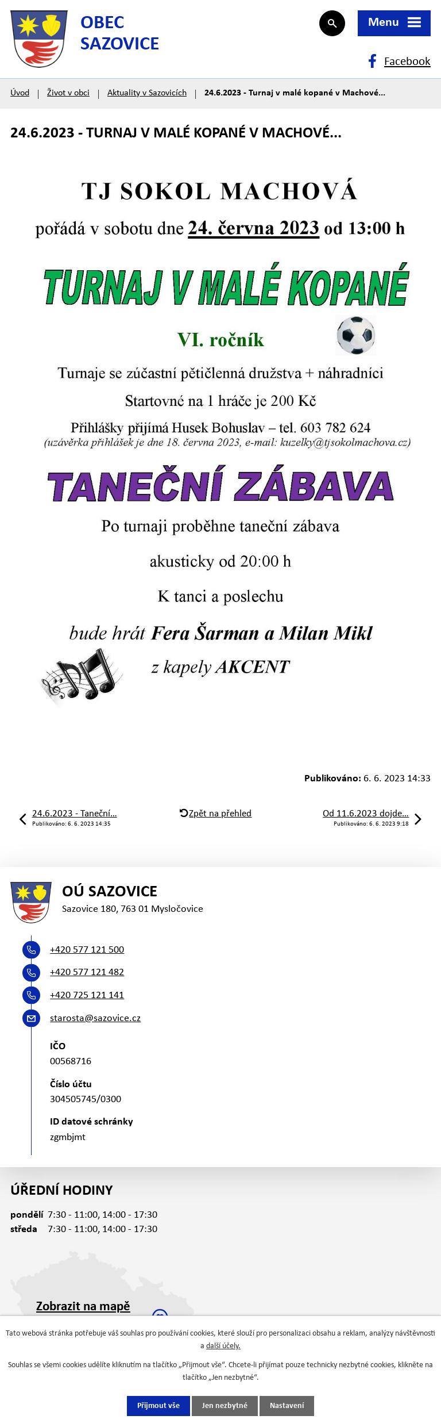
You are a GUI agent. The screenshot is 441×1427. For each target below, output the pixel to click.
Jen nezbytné (224, 1406)
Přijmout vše (158, 1406)
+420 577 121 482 (87, 972)
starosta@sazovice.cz (95, 1018)
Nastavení (287, 1406)
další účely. (223, 1346)
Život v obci (68, 93)
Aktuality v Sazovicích (147, 93)
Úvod (19, 93)
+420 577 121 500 (87, 950)
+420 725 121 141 (87, 995)
